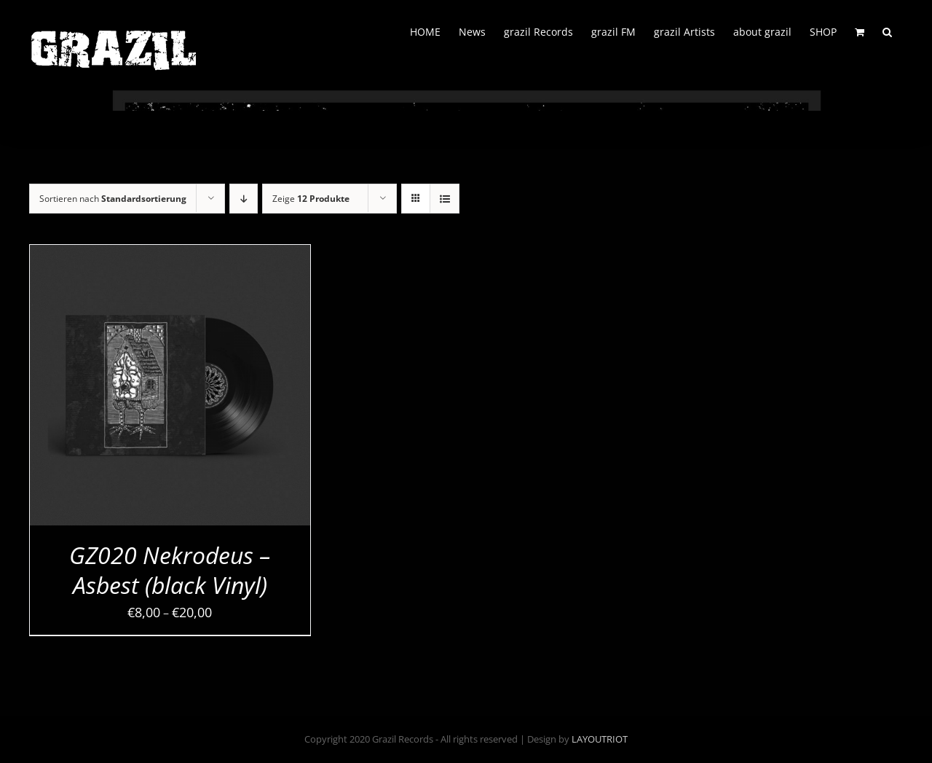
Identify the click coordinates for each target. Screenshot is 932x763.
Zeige (311, 198)
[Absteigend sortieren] (243, 199)
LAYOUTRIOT (600, 739)
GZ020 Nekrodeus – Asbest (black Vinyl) (169, 570)
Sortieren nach (112, 198)
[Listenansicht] (444, 198)
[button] (887, 30)
